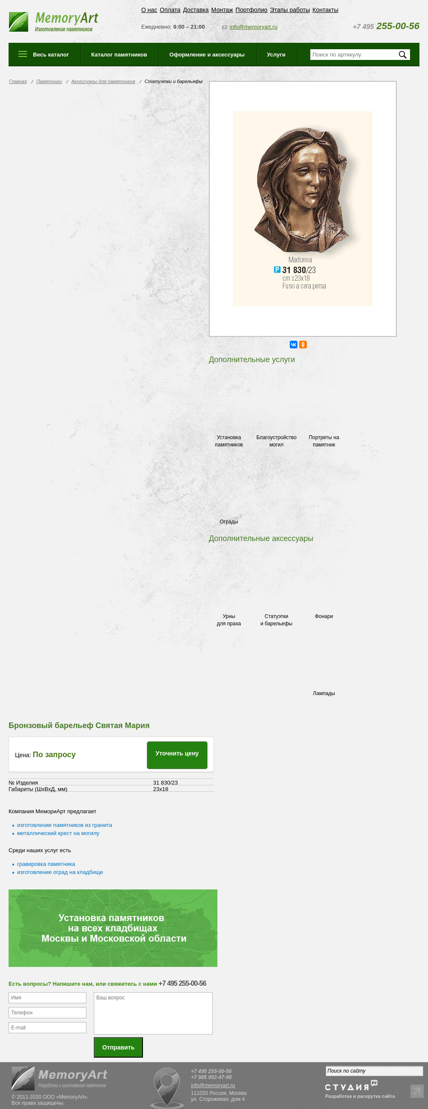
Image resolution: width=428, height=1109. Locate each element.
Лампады (324, 693)
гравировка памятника (46, 864)
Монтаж (222, 9)
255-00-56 (386, 26)
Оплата (170, 9)
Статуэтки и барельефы (277, 620)
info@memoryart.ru (253, 27)
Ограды (229, 522)
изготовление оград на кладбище (60, 872)
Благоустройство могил (276, 441)
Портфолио (251, 9)
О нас (149, 9)
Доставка (195, 9)
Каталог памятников (119, 54)
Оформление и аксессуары (207, 54)
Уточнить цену (177, 753)
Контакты (325, 9)
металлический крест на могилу (58, 833)
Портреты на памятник (324, 441)
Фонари (324, 616)
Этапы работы (290, 9)
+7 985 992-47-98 (211, 1073)
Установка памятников (229, 441)
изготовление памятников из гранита (64, 825)
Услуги (276, 54)
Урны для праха (229, 620)
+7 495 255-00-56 (211, 1067)
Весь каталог (51, 54)
